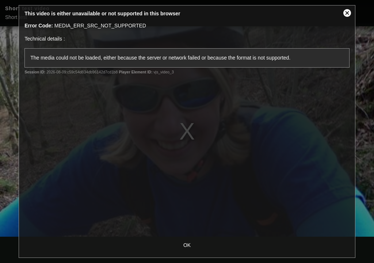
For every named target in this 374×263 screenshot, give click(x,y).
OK (187, 245)
